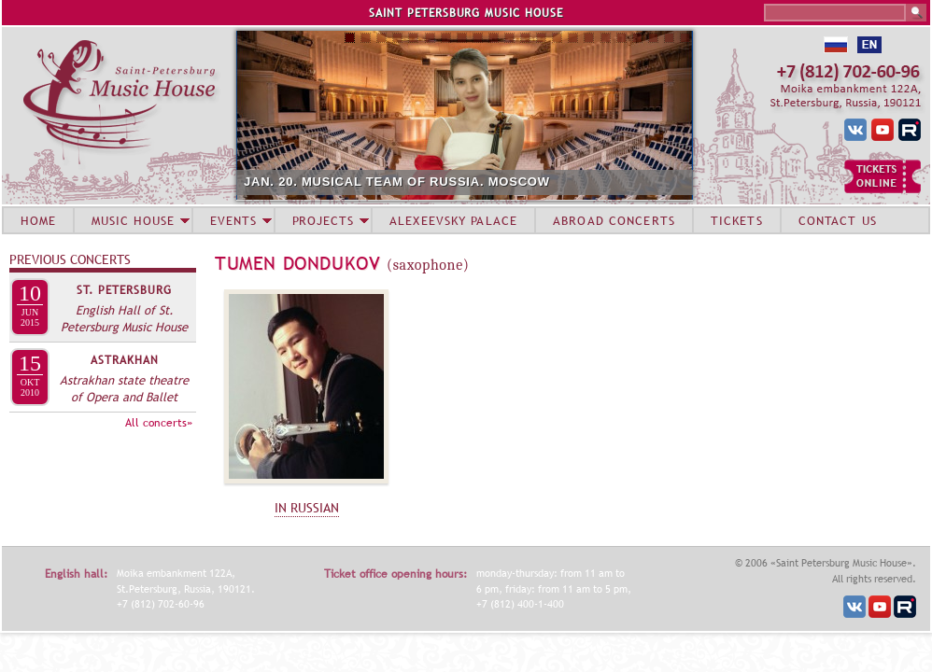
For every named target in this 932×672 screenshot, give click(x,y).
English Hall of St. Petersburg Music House (124, 318)
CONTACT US (837, 220)
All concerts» (158, 422)
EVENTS (233, 220)
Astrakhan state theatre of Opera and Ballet (124, 388)
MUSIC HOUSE (133, 220)
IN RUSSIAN (307, 507)
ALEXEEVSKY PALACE (453, 220)
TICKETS (737, 220)
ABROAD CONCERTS (614, 220)
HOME (38, 220)
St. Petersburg (124, 290)
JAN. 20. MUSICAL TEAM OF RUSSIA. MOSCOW (397, 182)
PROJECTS (323, 220)
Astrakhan (125, 360)
